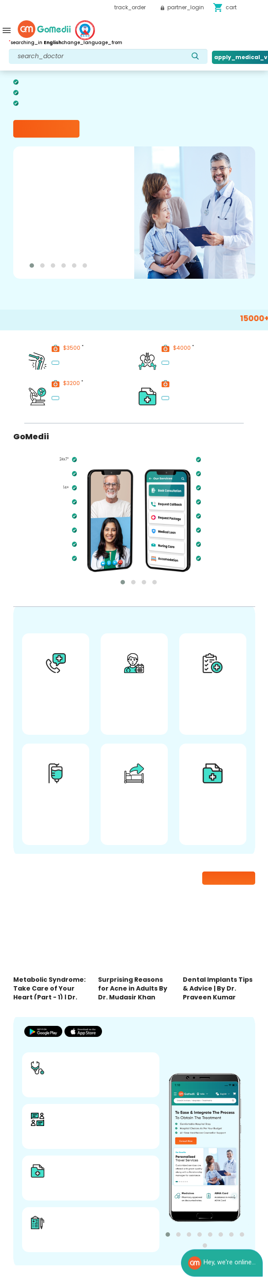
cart (225, 7)
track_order (130, 7)
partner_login (182, 7)
